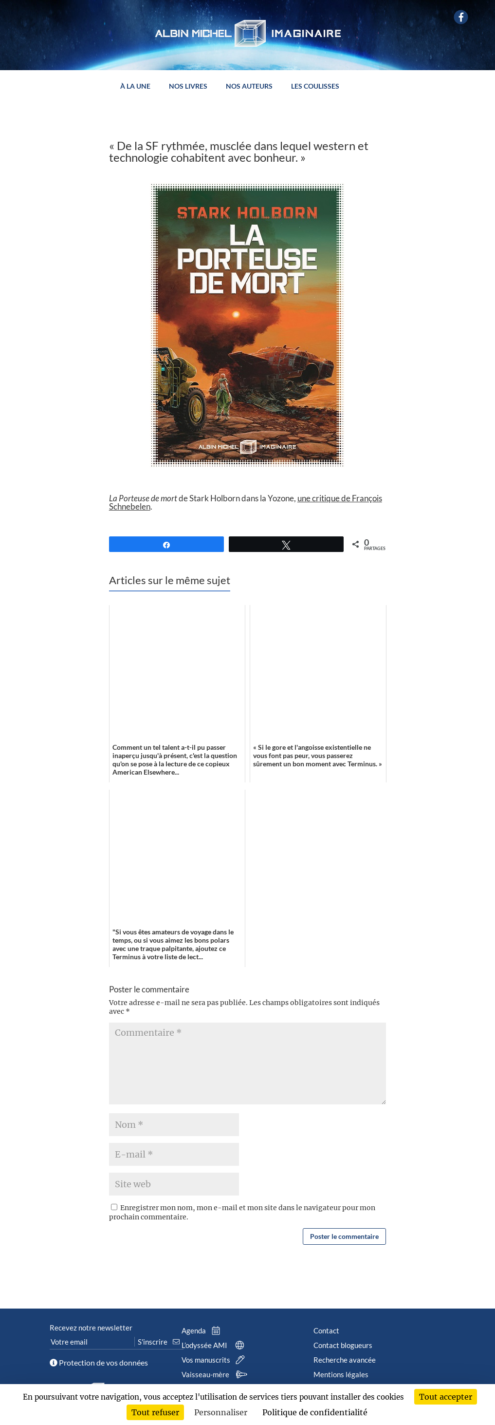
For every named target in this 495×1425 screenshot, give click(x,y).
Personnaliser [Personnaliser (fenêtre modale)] (220, 1412)
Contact (326, 1330)
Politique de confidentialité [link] (314, 1412)
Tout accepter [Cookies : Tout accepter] (445, 1397)
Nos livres (188, 86)
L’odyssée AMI (215, 1345)
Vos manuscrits (215, 1359)
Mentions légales (340, 1374)
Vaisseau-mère (216, 1374)
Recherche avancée (344, 1359)
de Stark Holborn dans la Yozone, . (245, 502)
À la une (135, 86)
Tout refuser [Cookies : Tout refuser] (155, 1412)
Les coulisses (315, 86)
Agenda (203, 1330)
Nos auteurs (249, 86)
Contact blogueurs (342, 1345)
